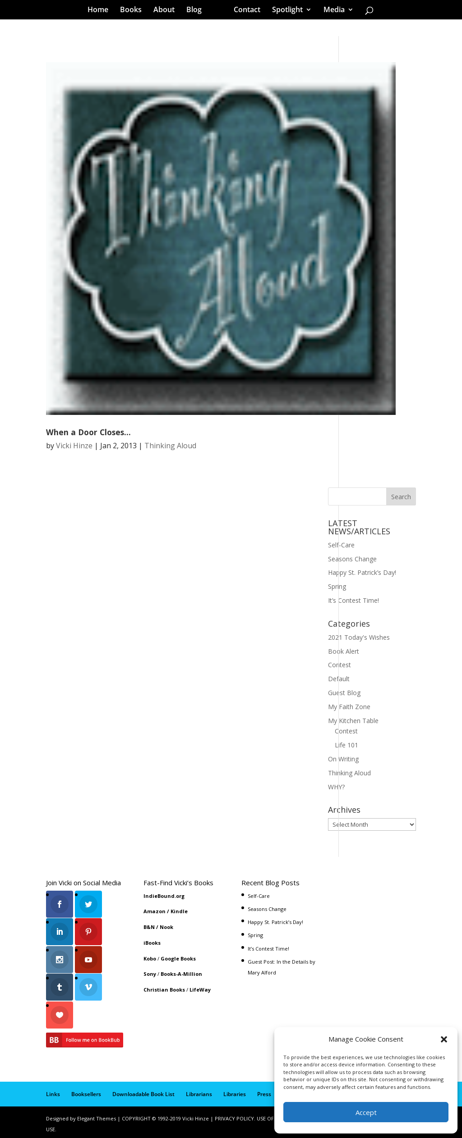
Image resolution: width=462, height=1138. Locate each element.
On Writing (343, 759)
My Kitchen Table (353, 720)
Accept (366, 1112)
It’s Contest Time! (353, 600)
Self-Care (341, 545)
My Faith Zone (349, 706)
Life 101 (346, 745)
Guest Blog (344, 692)
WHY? (336, 787)
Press (264, 1090)
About (167, 11)
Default (339, 678)
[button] (443, 1039)
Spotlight (284, 11)
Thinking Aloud (170, 446)
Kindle (179, 911)
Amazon (154, 911)
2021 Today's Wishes (359, 637)
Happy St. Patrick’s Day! (362, 572)
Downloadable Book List (143, 1090)
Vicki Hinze (74, 446)
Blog (197, 11)
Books (134, 11)
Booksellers (86, 1090)
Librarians (199, 1090)
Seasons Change (352, 559)
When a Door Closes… (88, 432)
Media (331, 11)
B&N (149, 927)
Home (101, 11)
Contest (339, 664)
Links (53, 1090)
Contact (244, 11)
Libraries (234, 1090)
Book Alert (343, 651)
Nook (166, 927)
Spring (337, 586)
